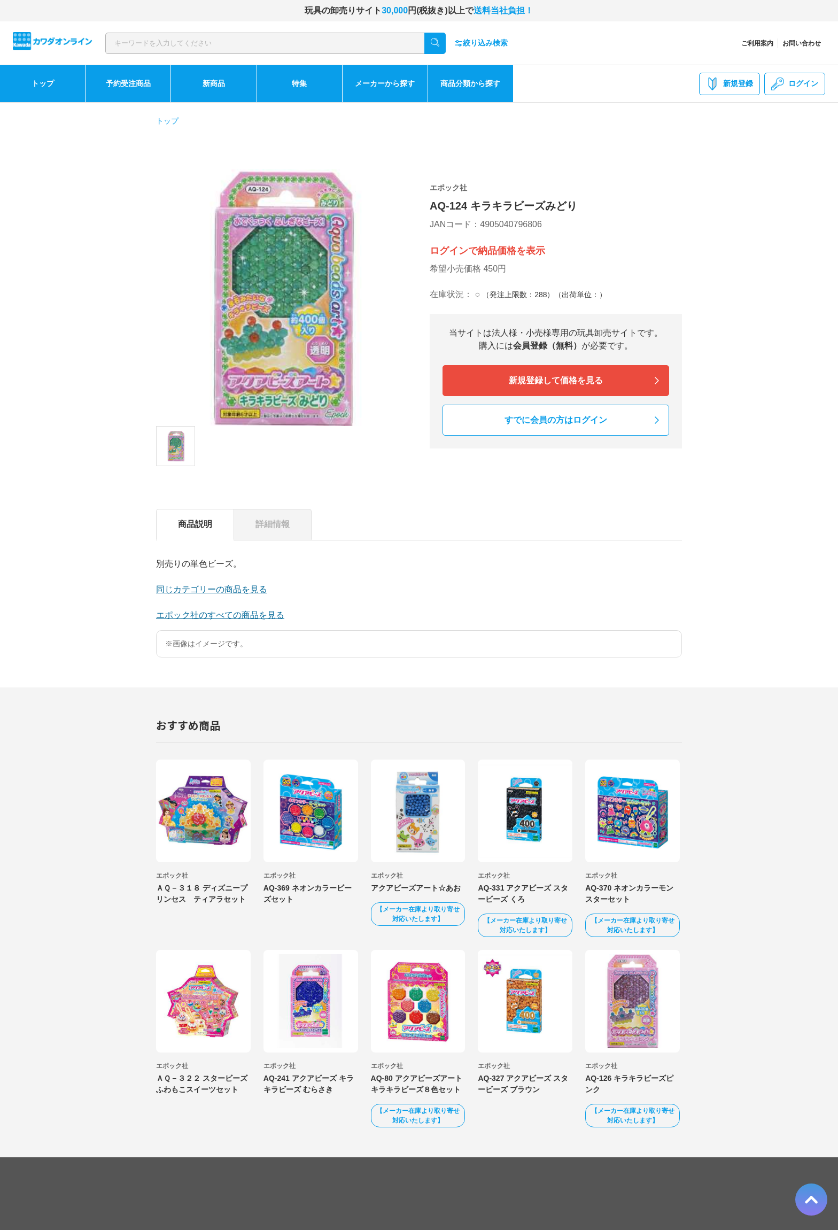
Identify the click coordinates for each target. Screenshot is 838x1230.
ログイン (794, 84)
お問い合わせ (801, 43)
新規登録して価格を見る (556, 380)
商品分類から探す (470, 83)
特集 (299, 83)
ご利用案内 (757, 43)
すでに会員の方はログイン (556, 419)
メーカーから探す (385, 83)
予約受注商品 (128, 83)
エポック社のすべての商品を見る (220, 615)
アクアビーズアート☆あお (416, 888)
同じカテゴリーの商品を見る (211, 589)
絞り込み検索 (481, 43)
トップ (43, 83)
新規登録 (729, 84)
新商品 (214, 83)
